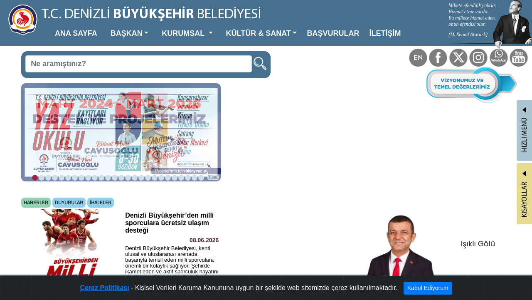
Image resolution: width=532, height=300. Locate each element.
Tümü (213, 177)
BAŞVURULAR (333, 33)
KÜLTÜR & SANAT (258, 33)
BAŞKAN (127, 33)
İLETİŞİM (385, 33)
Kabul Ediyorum (427, 288)
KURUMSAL (184, 33)
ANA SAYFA (76, 33)
